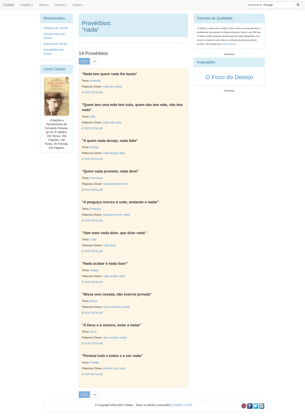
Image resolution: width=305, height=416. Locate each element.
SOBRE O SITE (182, 405)
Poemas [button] (61, 4)
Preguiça (95, 208)
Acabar (94, 270)
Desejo (94, 147)
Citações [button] (26, 4)
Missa (93, 301)
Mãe (92, 116)
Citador (8, 5)
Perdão (94, 362)
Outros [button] (78, 4)
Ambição (95, 80)
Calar (93, 239)
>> (94, 61)
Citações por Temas (55, 28)
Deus (93, 331)
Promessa (96, 178)
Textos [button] (44, 4)
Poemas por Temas (55, 43)
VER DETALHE (93, 92)
